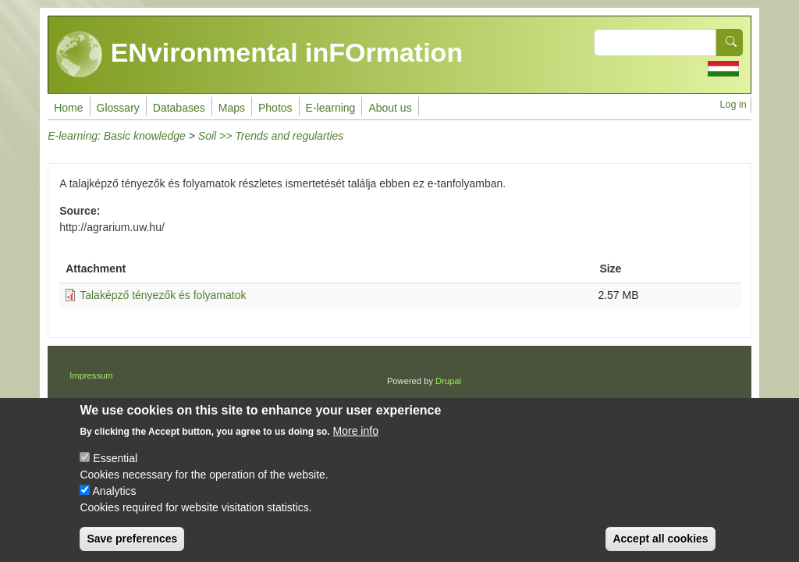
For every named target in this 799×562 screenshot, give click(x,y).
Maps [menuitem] (231, 107)
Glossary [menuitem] (118, 107)
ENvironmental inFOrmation (259, 54)
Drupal (448, 381)
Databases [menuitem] (179, 107)
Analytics (115, 505)
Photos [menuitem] (275, 107)
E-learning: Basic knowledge (117, 136)
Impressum (90, 375)
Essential (115, 472)
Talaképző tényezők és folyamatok (163, 295)
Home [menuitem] (68, 107)
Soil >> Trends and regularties (271, 136)
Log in (732, 104)
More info (355, 445)
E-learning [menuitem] (331, 107)
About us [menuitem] (389, 107)
